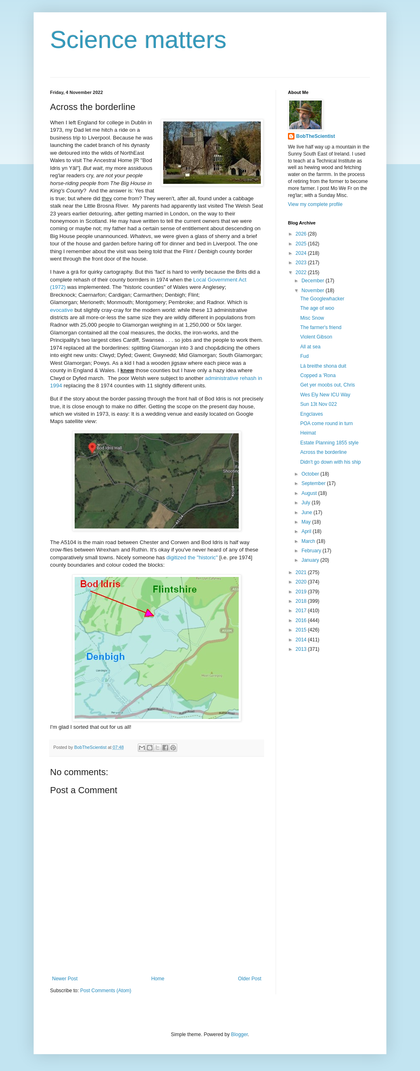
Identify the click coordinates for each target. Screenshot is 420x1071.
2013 (302, 649)
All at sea (310, 347)
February (311, 551)
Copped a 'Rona (318, 375)
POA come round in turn (326, 423)
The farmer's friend (320, 327)
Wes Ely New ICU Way (325, 395)
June (307, 512)
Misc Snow (312, 318)
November (313, 290)
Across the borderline (323, 452)
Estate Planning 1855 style (329, 443)
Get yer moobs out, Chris (327, 385)
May (306, 522)
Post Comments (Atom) (105, 990)
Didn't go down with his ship (330, 462)
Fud (304, 356)
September (314, 483)
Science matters (138, 39)
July (306, 503)
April (307, 531)
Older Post (249, 979)
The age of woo (317, 308)
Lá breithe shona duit (323, 366)
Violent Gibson (316, 337)
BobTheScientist (315, 136)
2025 (302, 244)
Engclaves (311, 414)
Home (157, 979)
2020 (302, 582)
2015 (302, 630)
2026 (302, 234)
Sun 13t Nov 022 (318, 404)
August (309, 493)
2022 (302, 272)
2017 (302, 610)
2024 (302, 253)
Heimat (308, 433)
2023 (302, 262)
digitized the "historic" (192, 557)
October (310, 474)
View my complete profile (315, 204)
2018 (302, 601)
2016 (302, 620)
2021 (302, 572)
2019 (302, 592)
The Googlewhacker (322, 299)
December (313, 281)
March (309, 541)
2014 (302, 640)
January (310, 560)
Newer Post (65, 979)
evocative (61, 310)
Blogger (239, 1034)
